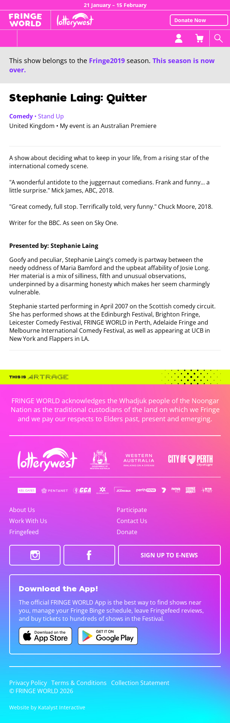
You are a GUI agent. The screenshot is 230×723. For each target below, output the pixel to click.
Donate (127, 532)
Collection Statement (140, 683)
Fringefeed (24, 532)
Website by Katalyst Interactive (47, 707)
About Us (22, 510)
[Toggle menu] (8, 38)
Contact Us (132, 521)
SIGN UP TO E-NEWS (169, 555)
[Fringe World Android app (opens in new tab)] (108, 636)
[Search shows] (219, 38)
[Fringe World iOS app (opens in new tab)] (45, 636)
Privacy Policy (28, 683)
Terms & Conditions (79, 683)
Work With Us (28, 521)
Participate (132, 510)
